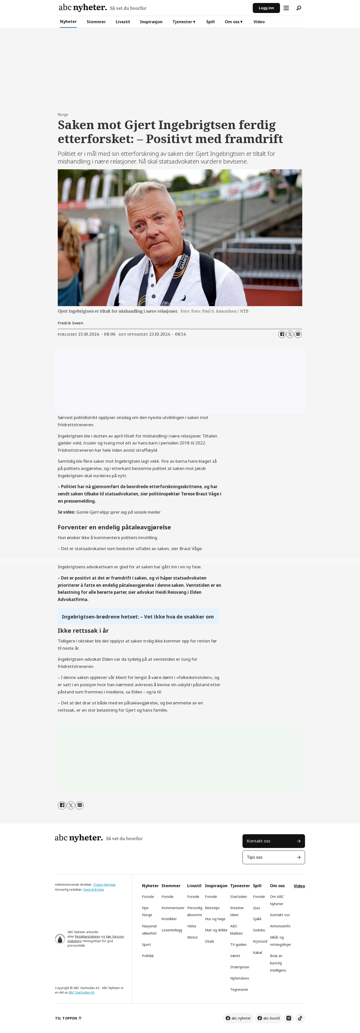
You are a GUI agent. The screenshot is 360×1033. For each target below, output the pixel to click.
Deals (209, 941)
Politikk (148, 955)
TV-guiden (238, 944)
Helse (191, 926)
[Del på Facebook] (282, 334)
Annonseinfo (280, 926)
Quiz (256, 907)
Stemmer (96, 21)
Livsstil (123, 21)
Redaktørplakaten (87, 936)
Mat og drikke (216, 930)
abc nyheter (241, 1018)
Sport (146, 944)
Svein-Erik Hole (93, 889)
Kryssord (260, 941)
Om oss (232, 21)
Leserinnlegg (172, 930)
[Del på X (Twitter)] (290, 334)
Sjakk (257, 918)
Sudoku (259, 930)
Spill (210, 21)
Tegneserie (239, 989)
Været (235, 955)
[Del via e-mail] (298, 334)
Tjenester (182, 21)
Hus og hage (215, 918)
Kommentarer (173, 907)
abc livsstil (271, 1018)
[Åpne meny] (286, 8)
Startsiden (238, 896)
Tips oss (254, 857)
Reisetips (212, 907)
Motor (192, 937)
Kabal (257, 952)
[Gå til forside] (102, 8)
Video (259, 21)
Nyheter (68, 21)
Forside (148, 896)
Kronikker (169, 918)
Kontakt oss (258, 841)
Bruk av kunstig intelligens (278, 963)
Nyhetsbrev (239, 978)
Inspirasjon (151, 21)
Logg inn (266, 7)
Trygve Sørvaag (104, 884)
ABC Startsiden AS (81, 992)
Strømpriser (240, 967)
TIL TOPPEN (66, 1018)
